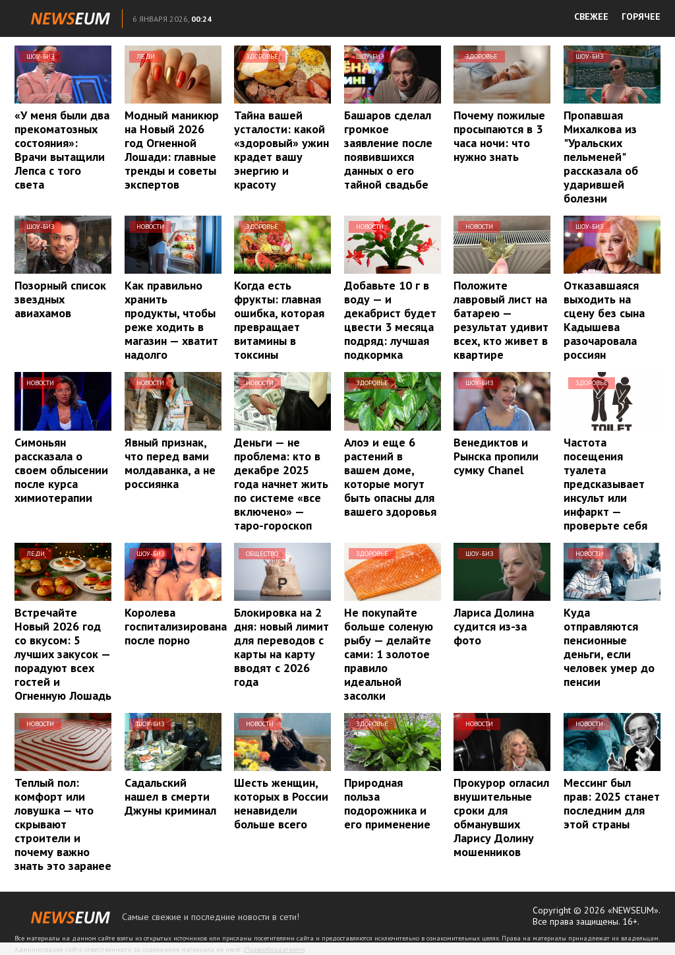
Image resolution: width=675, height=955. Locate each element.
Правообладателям (274, 949)
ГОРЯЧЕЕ (641, 16)
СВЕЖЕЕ (591, 16)
